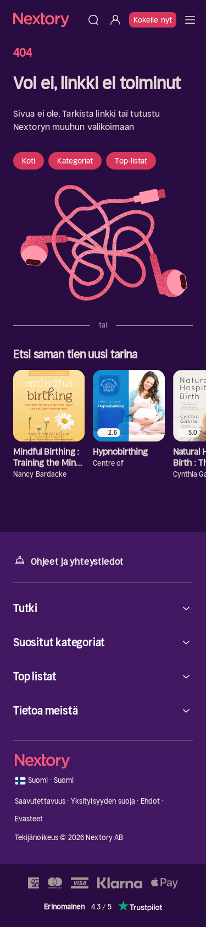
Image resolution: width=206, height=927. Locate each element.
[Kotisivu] (47, 19)
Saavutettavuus (40, 801)
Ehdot (150, 801)
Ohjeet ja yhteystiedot (68, 561)
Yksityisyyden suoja (103, 801)
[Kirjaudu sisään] (115, 20)
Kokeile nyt (152, 20)
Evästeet (29, 819)
